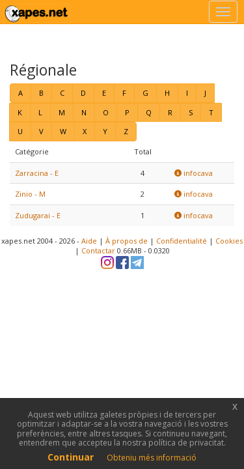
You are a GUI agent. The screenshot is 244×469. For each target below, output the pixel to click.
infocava (193, 173)
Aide (89, 241)
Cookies (229, 241)
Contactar (98, 250)
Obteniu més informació (152, 457)
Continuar (70, 457)
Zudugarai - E (38, 215)
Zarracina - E (37, 173)
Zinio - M (30, 194)
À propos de (126, 241)
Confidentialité (181, 241)
